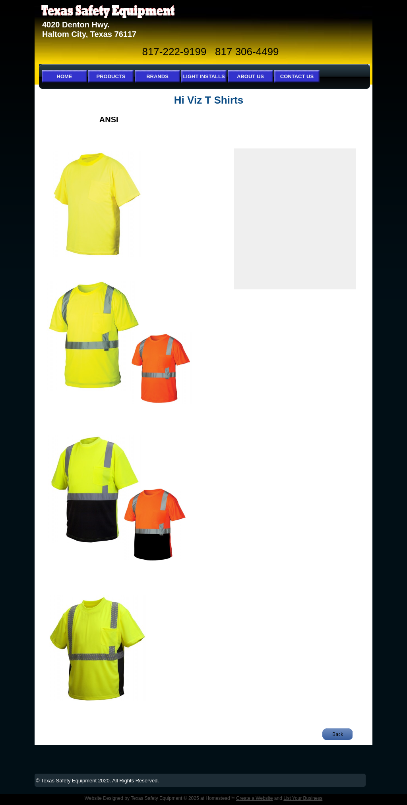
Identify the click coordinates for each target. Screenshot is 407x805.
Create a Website (254, 798)
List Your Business (302, 798)
